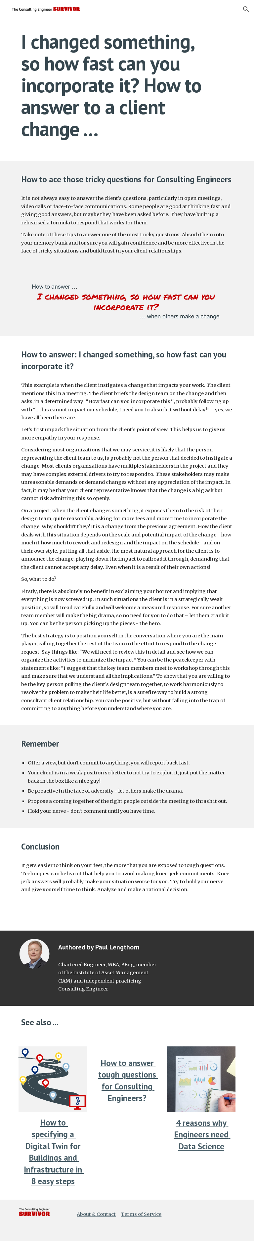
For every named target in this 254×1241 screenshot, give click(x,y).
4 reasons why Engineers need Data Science (202, 1134)
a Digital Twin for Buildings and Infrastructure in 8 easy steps (54, 1157)
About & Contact (96, 1214)
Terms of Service (141, 1214)
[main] (118, 85)
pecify (46, 1133)
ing (62, 1133)
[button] (246, 9)
